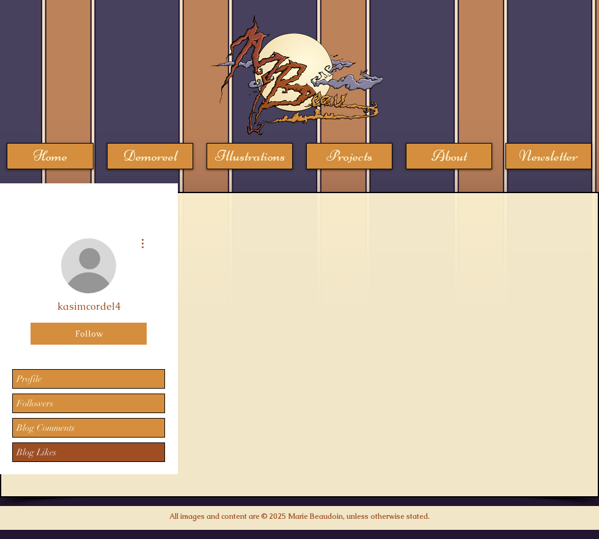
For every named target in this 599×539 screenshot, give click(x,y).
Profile (29, 378)
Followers (35, 403)
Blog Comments (46, 427)
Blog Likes (36, 452)
